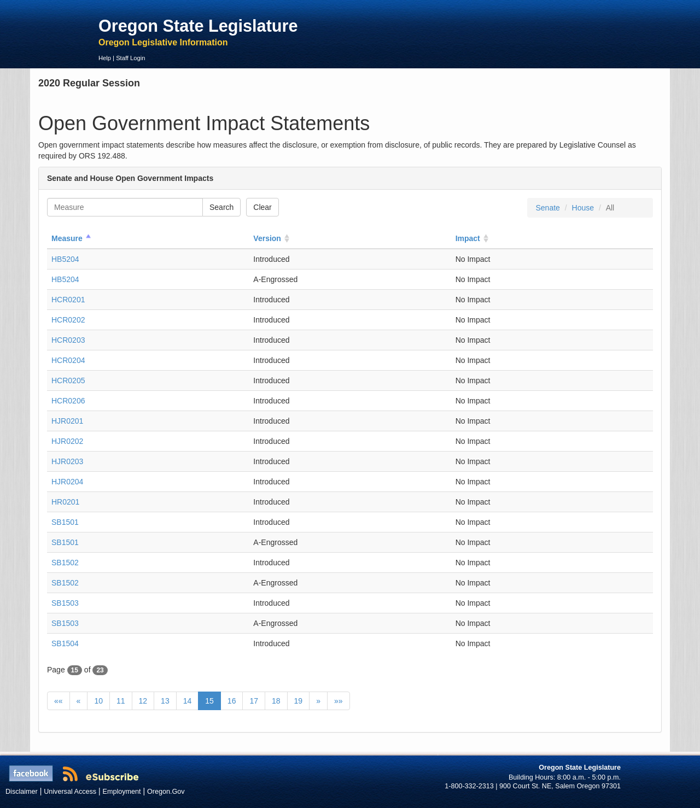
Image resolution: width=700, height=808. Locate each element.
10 (98, 700)
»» (338, 700)
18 (276, 700)
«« (58, 700)
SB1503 (65, 603)
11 (120, 700)
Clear (262, 207)
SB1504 (65, 643)
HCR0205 (68, 380)
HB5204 (65, 259)
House (583, 207)
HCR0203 (68, 340)
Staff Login (130, 58)
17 (253, 700)
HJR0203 (67, 461)
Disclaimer (21, 791)
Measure (67, 238)
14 (187, 700)
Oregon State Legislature (198, 25)
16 (232, 700)
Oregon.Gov (166, 791)
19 (298, 700)
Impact (468, 238)
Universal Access (70, 791)
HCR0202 (68, 319)
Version (267, 238)
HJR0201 (67, 421)
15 (209, 700)
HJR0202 (67, 441)
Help (104, 58)
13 (165, 700)
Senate (547, 207)
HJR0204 (67, 481)
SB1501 (65, 522)
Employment (122, 791)
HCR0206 (68, 400)
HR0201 (65, 501)
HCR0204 (68, 360)
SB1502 (65, 562)
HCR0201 (68, 299)
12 (143, 700)
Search (221, 207)
